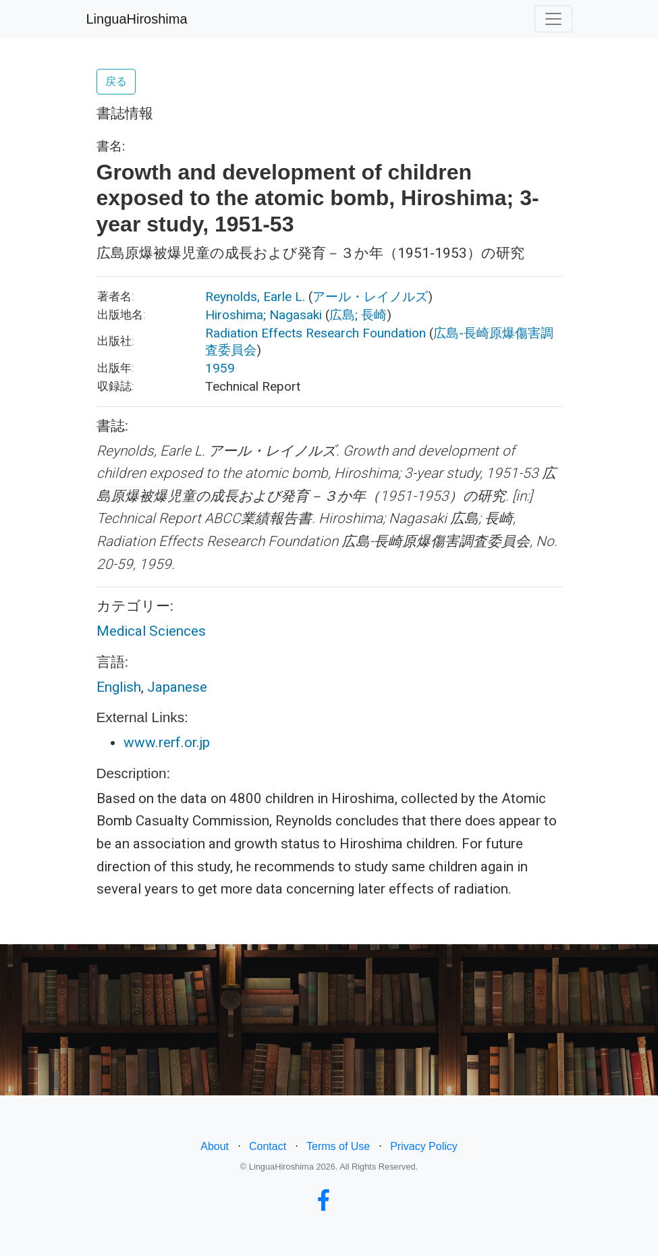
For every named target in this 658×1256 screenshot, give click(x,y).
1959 (220, 368)
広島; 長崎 (358, 315)
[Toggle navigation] (553, 18)
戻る (116, 81)
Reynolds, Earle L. (255, 296)
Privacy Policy (424, 1146)
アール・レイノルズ (370, 296)
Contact (267, 1146)
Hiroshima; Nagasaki (263, 315)
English (119, 687)
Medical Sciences (151, 631)
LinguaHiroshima (137, 18)
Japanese (177, 687)
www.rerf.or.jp (167, 742)
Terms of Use (338, 1146)
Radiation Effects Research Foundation (315, 333)
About (214, 1146)
